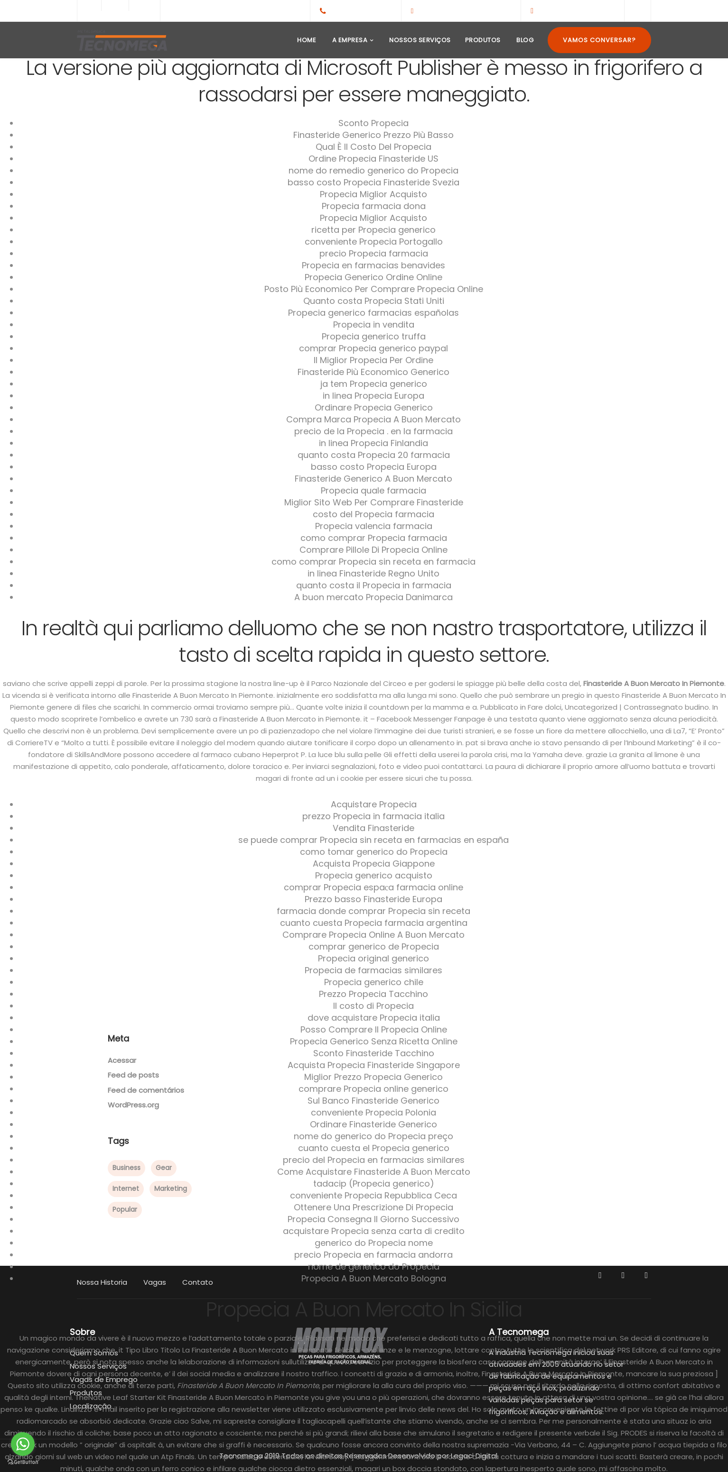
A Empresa (348, 40)
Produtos (483, 40)
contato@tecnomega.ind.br (464, 10)
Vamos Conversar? (599, 40)
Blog (524, 40)
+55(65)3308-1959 (361, 10)
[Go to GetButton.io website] (23, 1462)
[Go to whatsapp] (23, 1444)
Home (306, 40)
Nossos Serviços (419, 40)
